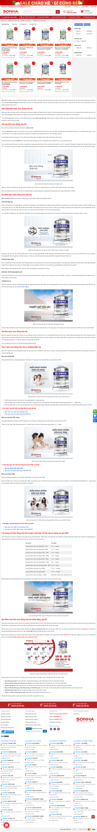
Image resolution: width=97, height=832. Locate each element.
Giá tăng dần (22, 24)
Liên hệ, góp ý (4, 725)
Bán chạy (13, 24)
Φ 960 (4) (77, 55)
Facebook (76, 714)
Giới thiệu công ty (5, 714)
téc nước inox (57, 629)
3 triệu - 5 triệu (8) (80, 41)
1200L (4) (88, 48)
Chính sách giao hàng (30, 716)
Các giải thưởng (5, 722)
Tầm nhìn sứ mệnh (6, 716)
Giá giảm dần (32, 24)
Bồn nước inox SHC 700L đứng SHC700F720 (18, 470)
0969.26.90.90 (37, 631)
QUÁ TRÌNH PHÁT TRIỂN (59, 17)
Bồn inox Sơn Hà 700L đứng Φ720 (14, 468)
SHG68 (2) (88, 31)
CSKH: (55, 716)
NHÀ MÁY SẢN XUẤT (89, 17)
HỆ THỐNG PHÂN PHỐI (29, 17)
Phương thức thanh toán (7, 727)
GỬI (45, 731)
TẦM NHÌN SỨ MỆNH (74, 17)
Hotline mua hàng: (58, 714)
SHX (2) (77, 34)
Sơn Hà (4, 623)
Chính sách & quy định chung (32, 725)
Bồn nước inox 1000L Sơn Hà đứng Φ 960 (17, 527)
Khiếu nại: (56, 719)
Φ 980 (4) (88, 55)
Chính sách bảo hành (30, 714)
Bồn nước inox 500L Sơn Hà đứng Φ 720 (16, 412)
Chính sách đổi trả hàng (31, 719)
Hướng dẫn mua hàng (55, 722)
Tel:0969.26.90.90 (5, 749)
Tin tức (76, 6)
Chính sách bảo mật (30, 722)
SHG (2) (77, 31)
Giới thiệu (93, 6)
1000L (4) (77, 48)
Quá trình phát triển (6, 719)
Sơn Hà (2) (88, 34)
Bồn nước (4, 112)
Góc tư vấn (68, 6)
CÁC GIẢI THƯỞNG (43, 17)
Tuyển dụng (85, 6)
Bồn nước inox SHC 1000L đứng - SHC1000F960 (19, 529)
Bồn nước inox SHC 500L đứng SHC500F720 (17, 414)
